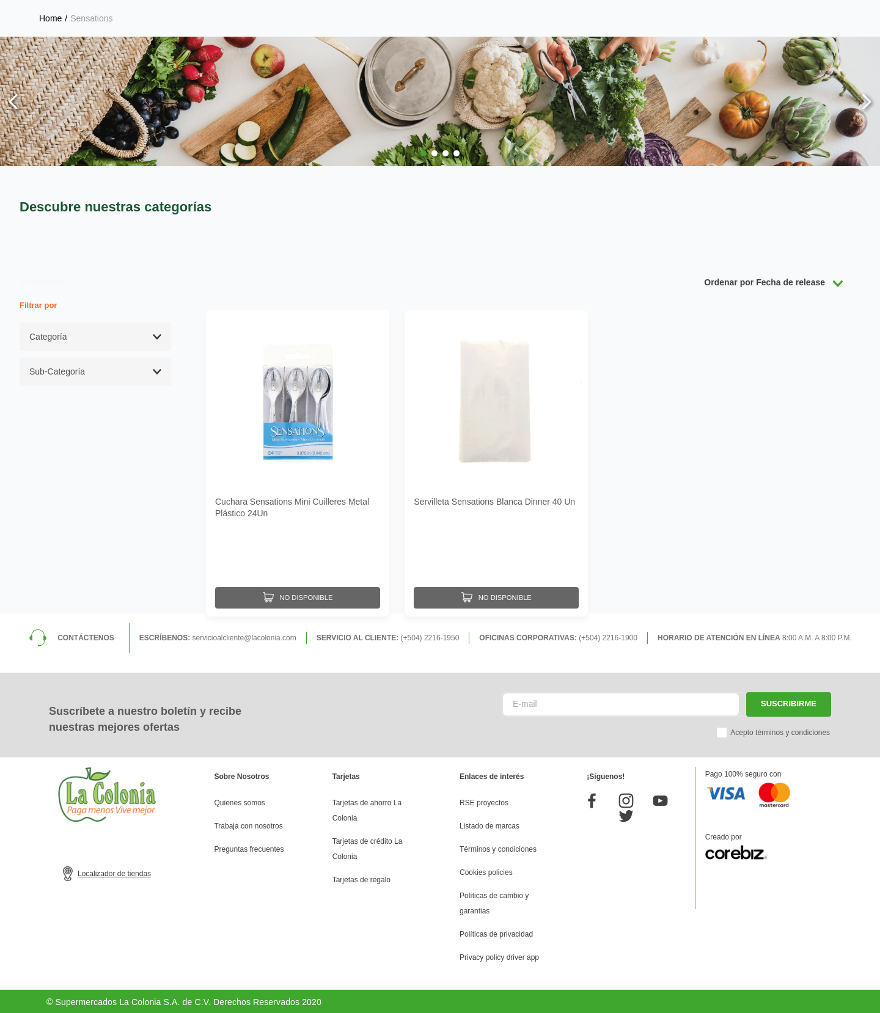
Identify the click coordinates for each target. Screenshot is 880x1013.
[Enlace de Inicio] (50, 18)
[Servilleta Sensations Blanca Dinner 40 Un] (496, 462)
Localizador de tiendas (114, 872)
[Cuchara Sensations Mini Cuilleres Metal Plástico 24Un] (297, 462)
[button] (423, 153)
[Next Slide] (866, 101)
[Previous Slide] (13, 101)
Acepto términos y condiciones (780, 730)
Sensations (91, 18)
